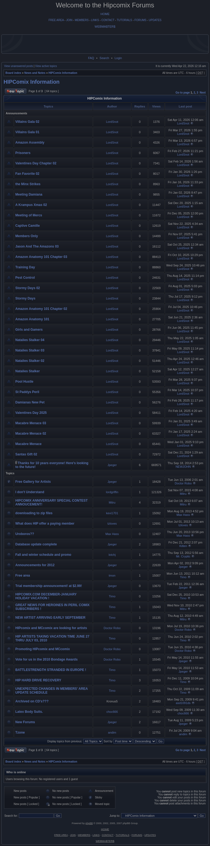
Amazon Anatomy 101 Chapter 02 (41, 309)
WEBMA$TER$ (105, 26)
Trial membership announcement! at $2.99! (48, 586)
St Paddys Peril (27, 392)
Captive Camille (27, 226)
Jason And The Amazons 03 (37, 246)
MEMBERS (82, 20)
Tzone (20, 732)
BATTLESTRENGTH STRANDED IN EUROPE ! (50, 670)
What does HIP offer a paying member (44, 523)
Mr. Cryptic (183, 556)
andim (112, 732)
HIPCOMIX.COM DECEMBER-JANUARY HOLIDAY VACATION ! (46, 596)
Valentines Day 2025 (31, 413)
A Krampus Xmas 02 (31, 205)
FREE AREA (56, 20)
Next (203, 92)
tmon (112, 575)
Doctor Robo (183, 483)
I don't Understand (29, 492)
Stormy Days (25, 298)
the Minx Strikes (27, 184)
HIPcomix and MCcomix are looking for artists (51, 628)
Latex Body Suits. (29, 712)
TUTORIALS (124, 20)
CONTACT (107, 20)
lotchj (112, 554)
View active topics (46, 66)
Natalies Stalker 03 (29, 350)
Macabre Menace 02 (30, 433)
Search (104, 58)
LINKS (95, 20)
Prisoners (22, 153)
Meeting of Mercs (28, 215)
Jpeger (112, 465)
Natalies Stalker (27, 371)
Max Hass (183, 514)
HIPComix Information (62, 72)
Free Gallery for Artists (33, 482)
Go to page (183, 92)
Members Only (26, 236)
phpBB (89, 823)
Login (118, 58)
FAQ (91, 58)
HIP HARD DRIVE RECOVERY (38, 680)
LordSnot (112, 121)
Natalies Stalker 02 (29, 361)
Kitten (183, 546)
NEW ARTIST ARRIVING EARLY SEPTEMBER (50, 618)
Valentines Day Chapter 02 (35, 163)
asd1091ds (183, 703)
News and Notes (34, 72)
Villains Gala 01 (27, 132)
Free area (22, 575)
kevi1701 (112, 513)
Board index (13, 72)
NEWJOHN (183, 466)
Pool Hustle (24, 381)
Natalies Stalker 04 (29, 340)
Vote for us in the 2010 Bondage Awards (46, 659)
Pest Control (25, 278)
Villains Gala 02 (27, 122)
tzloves (112, 523)
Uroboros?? (24, 534)
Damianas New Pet (30, 402)
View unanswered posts (18, 66)
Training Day (25, 267)
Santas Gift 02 (26, 454)
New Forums (25, 722)
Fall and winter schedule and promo (43, 555)
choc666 (112, 711)
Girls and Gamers (29, 330)
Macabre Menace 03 (30, 423)
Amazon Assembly (29, 142)
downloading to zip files (33, 513)
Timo (183, 577)
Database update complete (36, 544)
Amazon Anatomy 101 (32, 319)
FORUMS (140, 20)
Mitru (183, 493)
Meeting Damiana (28, 194)
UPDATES (155, 20)
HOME (105, 14)
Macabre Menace (28, 444)
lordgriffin (112, 492)
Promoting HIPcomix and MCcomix (42, 649)
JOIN (69, 20)
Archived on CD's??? (32, 701)
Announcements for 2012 (34, 565)
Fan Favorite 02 (27, 174)
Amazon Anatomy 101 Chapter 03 (41, 257)
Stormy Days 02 (27, 288)
